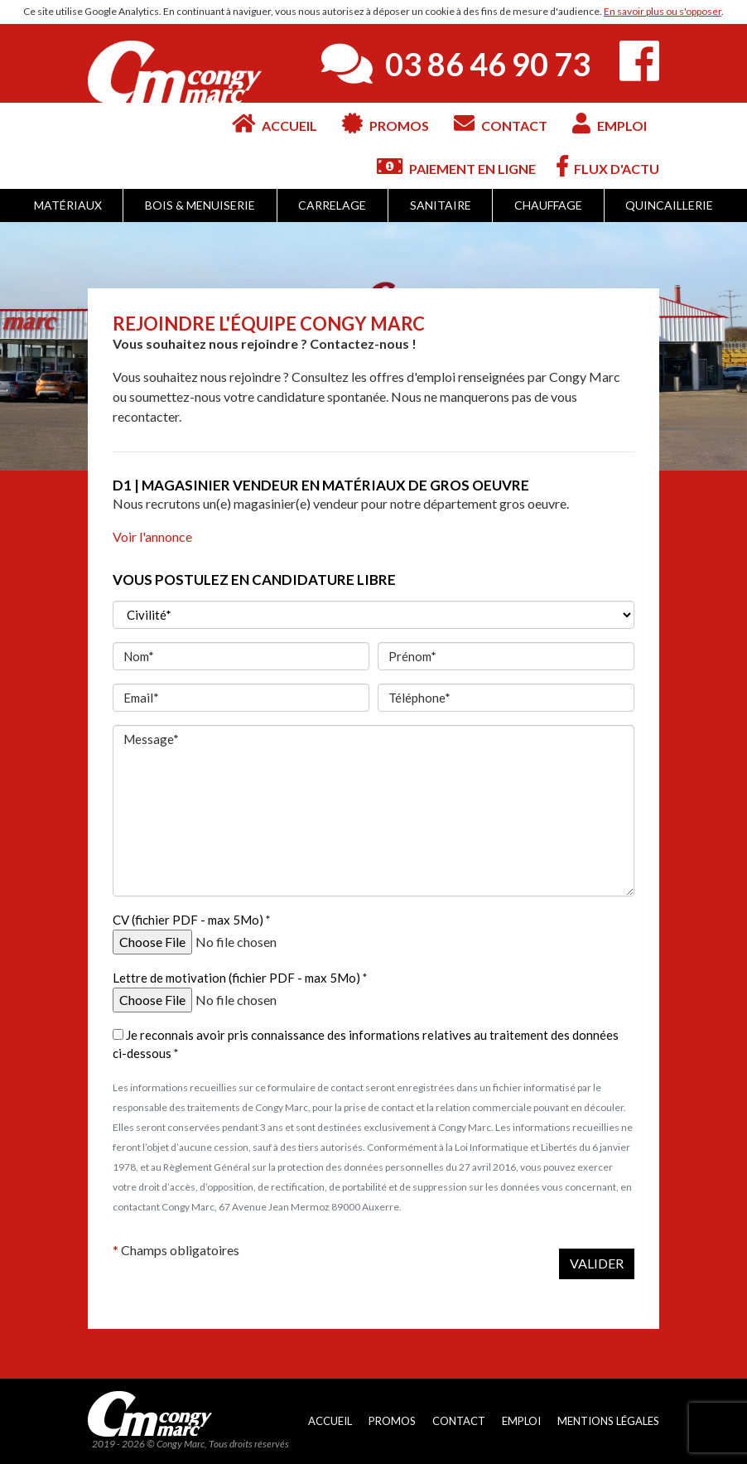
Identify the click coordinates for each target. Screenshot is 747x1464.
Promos (385, 123)
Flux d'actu (608, 166)
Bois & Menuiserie (200, 205)
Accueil (274, 123)
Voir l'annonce (152, 536)
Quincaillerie (669, 205)
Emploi (609, 123)
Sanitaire (440, 205)
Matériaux (68, 205)
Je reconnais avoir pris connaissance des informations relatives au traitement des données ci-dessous (366, 1044)
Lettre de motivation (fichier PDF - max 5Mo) (236, 977)
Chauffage (548, 205)
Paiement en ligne (456, 166)
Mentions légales (608, 1421)
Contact (500, 123)
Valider (597, 1263)
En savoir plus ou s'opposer (662, 11)
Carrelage (332, 205)
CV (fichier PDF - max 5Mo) (188, 919)
